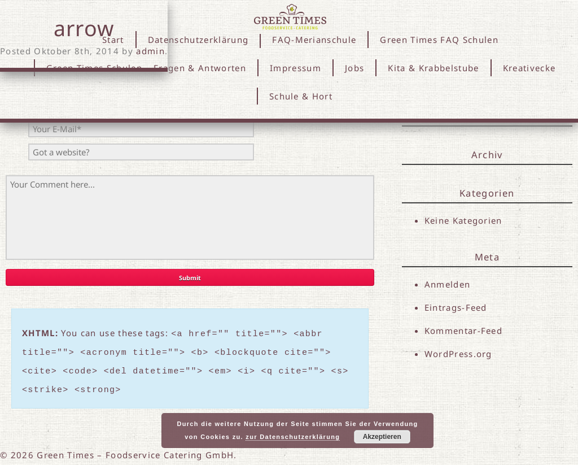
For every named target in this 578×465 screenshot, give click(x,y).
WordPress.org (458, 354)
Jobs (354, 67)
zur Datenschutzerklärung (293, 436)
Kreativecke (529, 67)
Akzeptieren (382, 437)
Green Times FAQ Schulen (439, 39)
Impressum (295, 67)
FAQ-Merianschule (314, 39)
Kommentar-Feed (463, 331)
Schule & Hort (300, 96)
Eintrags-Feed (455, 307)
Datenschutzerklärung (198, 39)
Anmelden (447, 284)
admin (150, 51)
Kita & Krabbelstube (433, 67)
